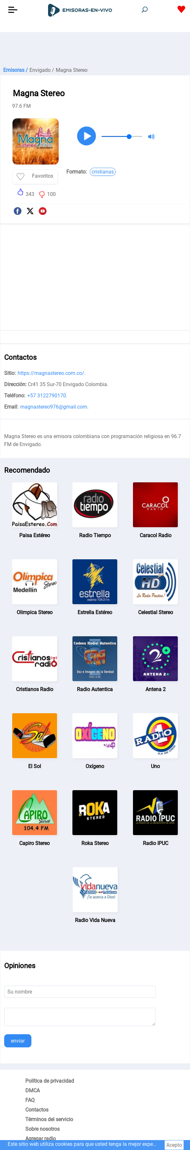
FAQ (30, 1100)
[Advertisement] (95, 48)
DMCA (32, 1090)
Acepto (174, 1145)
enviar (18, 1041)
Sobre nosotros (42, 1129)
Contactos (36, 1110)
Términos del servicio (49, 1119)
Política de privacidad (49, 1081)
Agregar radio (40, 1139)
